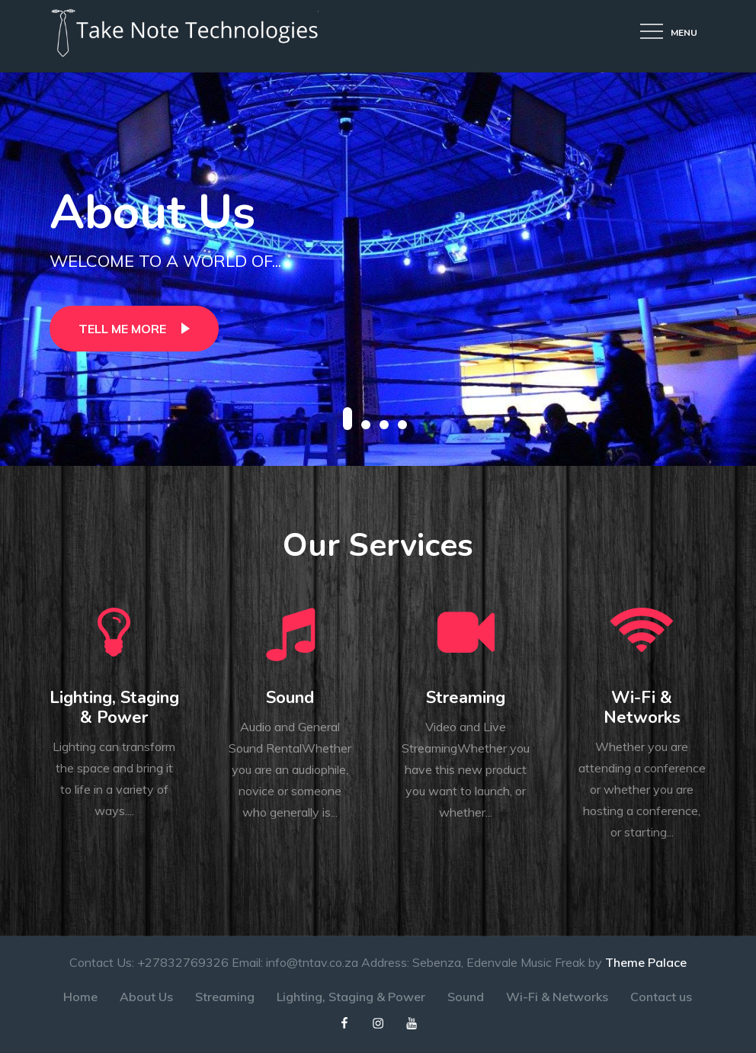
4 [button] (402, 424)
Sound (290, 697)
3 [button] (384, 424)
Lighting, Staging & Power (114, 707)
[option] (378, 269)
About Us (152, 212)
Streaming (465, 697)
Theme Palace (646, 962)
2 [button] (365, 424)
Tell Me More (122, 328)
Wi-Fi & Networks (642, 707)
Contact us (661, 996)
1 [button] (347, 418)
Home (80, 996)
